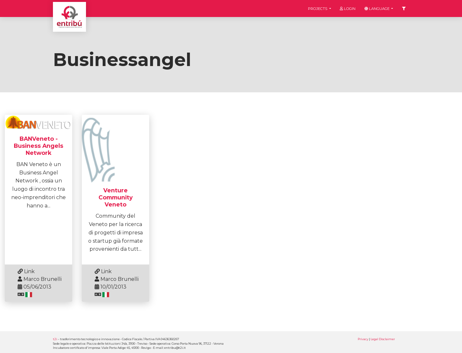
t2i (55, 339)
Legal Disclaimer (383, 339)
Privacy (363, 339)
